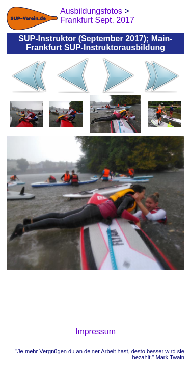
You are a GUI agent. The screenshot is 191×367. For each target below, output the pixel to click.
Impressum (95, 331)
